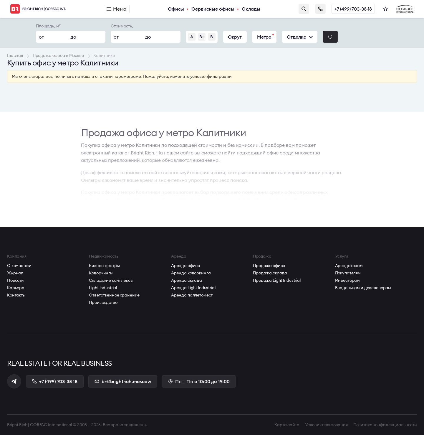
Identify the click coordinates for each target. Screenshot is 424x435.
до (73, 37)
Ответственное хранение (114, 295)
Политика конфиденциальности (385, 424)
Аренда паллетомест (192, 295)
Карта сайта (286, 424)
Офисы (176, 9)
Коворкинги (101, 273)
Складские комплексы (111, 280)
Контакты (16, 295)
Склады (251, 9)
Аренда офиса (185, 265)
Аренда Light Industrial (193, 287)
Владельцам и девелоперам (363, 287)
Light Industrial (103, 287)
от (41, 37)
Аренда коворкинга (191, 273)
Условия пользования (326, 424)
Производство (103, 302)
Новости (15, 280)
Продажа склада (270, 273)
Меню (116, 9)
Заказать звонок (320, 8)
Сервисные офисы (212, 9)
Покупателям (348, 273)
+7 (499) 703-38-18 (353, 9)
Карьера (15, 287)
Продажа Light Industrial (277, 280)
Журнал (15, 273)
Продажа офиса (269, 265)
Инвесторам (347, 280)
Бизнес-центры (104, 265)
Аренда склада (186, 280)
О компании (19, 265)
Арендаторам (349, 265)
